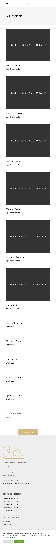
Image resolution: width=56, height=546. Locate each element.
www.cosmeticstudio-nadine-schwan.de (16, 483)
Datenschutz (7, 525)
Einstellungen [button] (8, 541)
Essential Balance (15, 257)
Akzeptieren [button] (19, 541)
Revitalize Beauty (15, 113)
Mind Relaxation (14, 161)
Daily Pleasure (13, 65)
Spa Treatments (13, 69)
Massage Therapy (15, 341)
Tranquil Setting (14, 305)
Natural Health (13, 209)
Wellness (10, 327)
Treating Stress (14, 359)
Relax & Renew (14, 413)
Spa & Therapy (14, 377)
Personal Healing (15, 323)
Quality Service (14, 395)
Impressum (7, 522)
